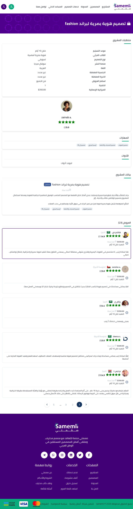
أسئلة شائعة (46, 489)
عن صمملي (46, 472)
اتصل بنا (94, 489)
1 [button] (79, 404)
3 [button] (66, 404)
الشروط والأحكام (44, 478)
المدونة (84, 7)
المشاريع (106, 7)
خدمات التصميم (72, 7)
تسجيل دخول (72, 483)
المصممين (95, 7)
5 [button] (53, 404)
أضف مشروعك (71, 478)
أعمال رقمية (75, 504)
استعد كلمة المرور (69, 489)
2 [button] (72, 404)
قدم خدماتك (72, 472)
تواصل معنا (41, 7)
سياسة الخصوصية (59, 504)
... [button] (60, 404)
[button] (66, 106)
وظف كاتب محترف (44, 483)
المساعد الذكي (55, 7)
